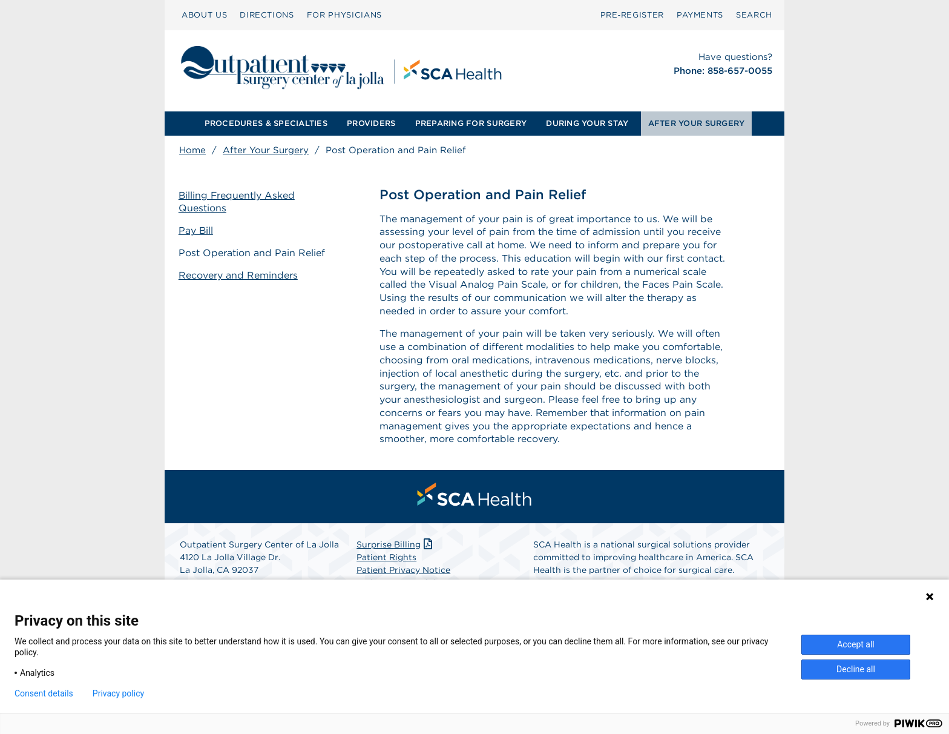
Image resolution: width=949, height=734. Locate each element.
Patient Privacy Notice (403, 573)
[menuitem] (204, 15)
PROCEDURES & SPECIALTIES (266, 123)
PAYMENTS (700, 14)
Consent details (44, 693)
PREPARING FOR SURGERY (471, 123)
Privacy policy (118, 693)
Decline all (855, 669)
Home (192, 150)
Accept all (856, 644)
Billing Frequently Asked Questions (238, 202)
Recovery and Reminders (238, 274)
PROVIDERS (371, 123)
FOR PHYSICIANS (344, 14)
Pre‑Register (632, 14)
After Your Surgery (266, 150)
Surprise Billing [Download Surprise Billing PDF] (395, 547)
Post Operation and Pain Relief (252, 253)
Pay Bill (196, 230)
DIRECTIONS (267, 14)
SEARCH (754, 14)
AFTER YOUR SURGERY (696, 123)
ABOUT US (204, 14)
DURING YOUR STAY (587, 123)
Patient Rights (386, 560)
